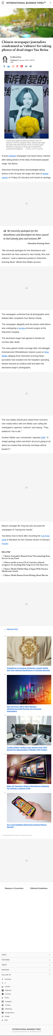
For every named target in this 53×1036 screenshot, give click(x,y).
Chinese (12, 156)
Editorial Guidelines (38, 888)
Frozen (5, 543)
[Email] (26, 66)
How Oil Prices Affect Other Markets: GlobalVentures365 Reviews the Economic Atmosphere (24, 709)
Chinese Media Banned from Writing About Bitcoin (25, 575)
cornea (22, 328)
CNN (43, 437)
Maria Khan (17, 57)
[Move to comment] (31, 66)
